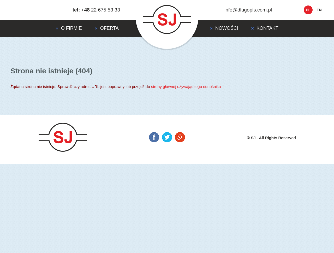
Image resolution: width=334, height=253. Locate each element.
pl (308, 10)
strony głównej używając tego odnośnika (186, 86)
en (319, 10)
